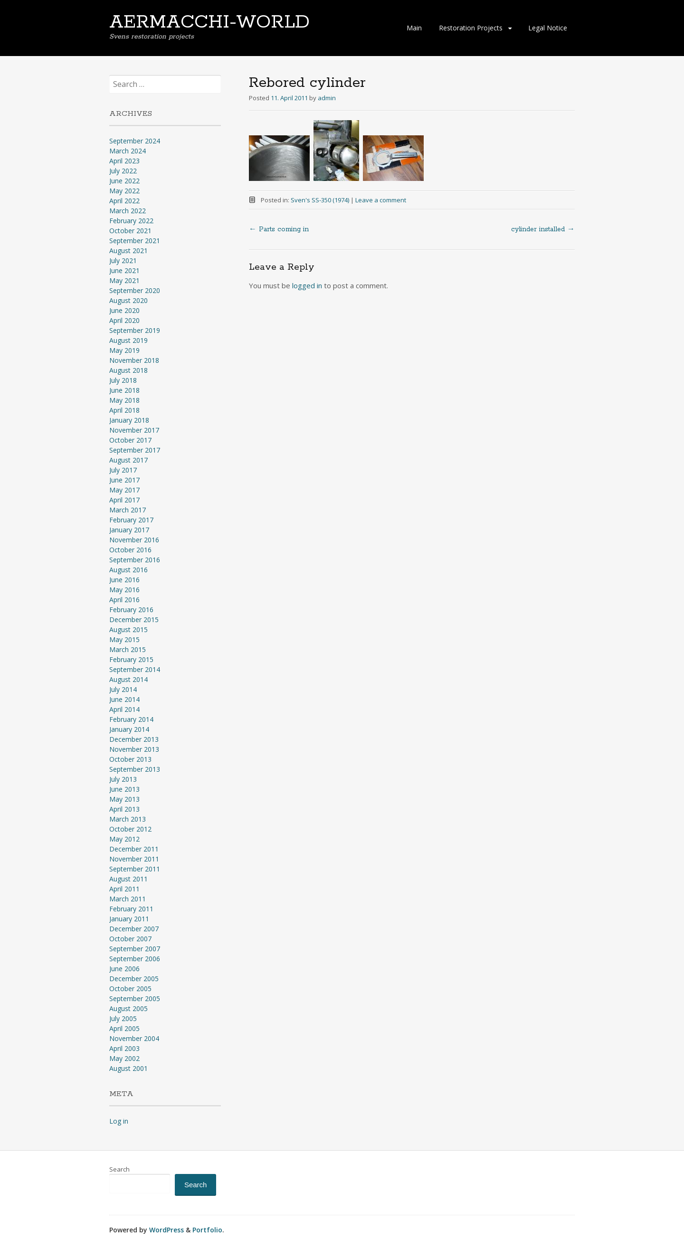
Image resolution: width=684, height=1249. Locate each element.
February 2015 (131, 659)
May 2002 (124, 1058)
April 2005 (124, 1028)
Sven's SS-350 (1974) (320, 200)
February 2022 (131, 220)
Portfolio (207, 1229)
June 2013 (124, 789)
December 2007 (134, 928)
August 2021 (128, 250)
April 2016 (124, 599)
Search (119, 1169)
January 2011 (129, 918)
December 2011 (134, 848)
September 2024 (134, 140)
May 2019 (124, 350)
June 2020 (124, 310)
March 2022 (127, 210)
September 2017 (134, 449)
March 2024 (127, 150)
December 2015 (134, 619)
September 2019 (134, 330)
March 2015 (127, 649)
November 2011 (134, 858)
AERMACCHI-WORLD (209, 22)
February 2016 (131, 609)
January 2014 (129, 729)
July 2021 (123, 260)
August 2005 (128, 1008)
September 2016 (134, 559)
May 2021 (124, 280)
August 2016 (128, 569)
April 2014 (124, 709)
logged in (307, 285)
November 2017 (134, 430)
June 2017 (124, 479)
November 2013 (134, 749)
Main (414, 27)
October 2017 (130, 440)
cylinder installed (543, 229)
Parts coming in (279, 229)
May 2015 (124, 639)
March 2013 (127, 818)
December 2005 (134, 978)
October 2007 (130, 938)
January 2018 (129, 420)
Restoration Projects (471, 27)
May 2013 (124, 799)
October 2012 (130, 828)
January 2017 (129, 529)
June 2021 (124, 270)
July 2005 (123, 1018)
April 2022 (124, 200)
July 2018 (123, 380)
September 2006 (134, 958)
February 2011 (131, 908)
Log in (118, 1121)
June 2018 (124, 390)
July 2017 (123, 469)
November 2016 (134, 539)
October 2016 (130, 549)
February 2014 (131, 719)
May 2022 (124, 190)
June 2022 (124, 180)
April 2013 (124, 809)
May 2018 (124, 400)
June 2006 (124, 968)
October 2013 (130, 759)
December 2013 (134, 739)
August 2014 (128, 679)
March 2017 (127, 509)
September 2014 (134, 669)
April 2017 (124, 499)
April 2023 (124, 160)
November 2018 (134, 360)
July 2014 (123, 689)
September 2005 (134, 998)
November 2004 (134, 1038)
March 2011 (127, 898)
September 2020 (134, 290)
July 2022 (123, 170)
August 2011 (128, 878)
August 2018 (128, 370)
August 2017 (128, 459)
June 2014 (124, 699)
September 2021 (134, 240)
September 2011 (134, 868)
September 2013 (134, 769)
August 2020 (128, 300)
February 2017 (131, 519)
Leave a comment (380, 200)
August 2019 (128, 340)
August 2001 (128, 1068)
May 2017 (124, 489)
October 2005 (130, 988)
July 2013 (123, 779)
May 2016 (124, 589)
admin (327, 98)
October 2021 (130, 230)
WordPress (166, 1229)
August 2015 (128, 629)
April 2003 (124, 1048)
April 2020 (124, 320)
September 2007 (134, 948)
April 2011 (124, 888)
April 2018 (124, 410)
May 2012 (124, 838)
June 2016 (124, 579)
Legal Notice (547, 27)
